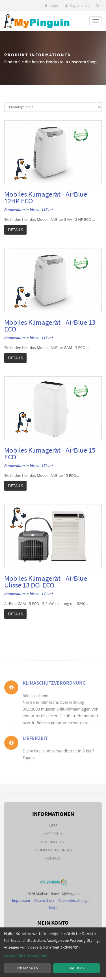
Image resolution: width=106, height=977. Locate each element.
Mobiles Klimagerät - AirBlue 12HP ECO (45, 197)
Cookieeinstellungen (53, 850)
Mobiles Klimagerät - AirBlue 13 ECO (49, 325)
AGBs (53, 825)
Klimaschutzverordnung (54, 695)
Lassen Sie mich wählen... (27, 955)
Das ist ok (76, 968)
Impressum (52, 833)
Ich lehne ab (27, 968)
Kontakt (53, 858)
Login (51, 5)
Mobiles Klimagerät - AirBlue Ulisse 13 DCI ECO (45, 581)
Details (15, 229)
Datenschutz (53, 842)
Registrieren (77, 5)
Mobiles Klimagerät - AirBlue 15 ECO (49, 453)
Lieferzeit (35, 745)
